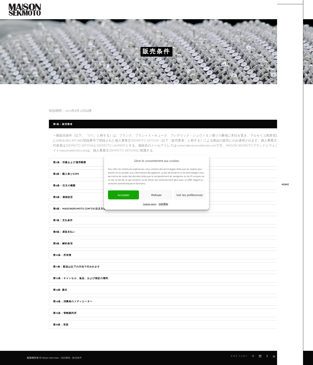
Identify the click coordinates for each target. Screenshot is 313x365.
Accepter (123, 194)
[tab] (167, 124)
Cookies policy (149, 204)
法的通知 (163, 204)
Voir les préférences (189, 194)
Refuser (156, 194)
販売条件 (77, 358)
